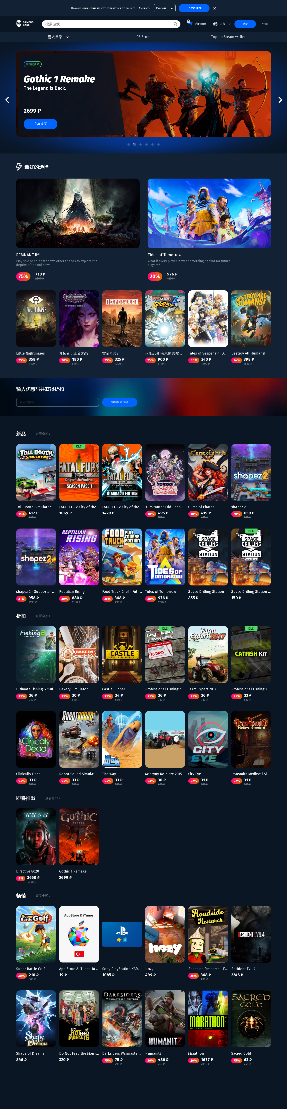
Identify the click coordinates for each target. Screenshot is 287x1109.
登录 (245, 24)
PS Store (143, 37)
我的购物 (197, 23)
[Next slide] (279, 99)
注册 (265, 24)
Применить (194, 8)
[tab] (129, 145)
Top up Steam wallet (228, 37)
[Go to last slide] (7, 99)
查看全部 (43, 434)
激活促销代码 (119, 402)
